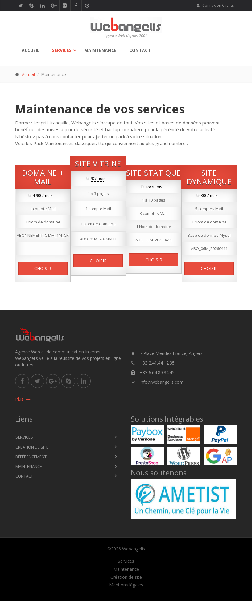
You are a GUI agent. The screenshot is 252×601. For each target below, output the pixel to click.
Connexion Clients (215, 5)
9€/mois (98, 179)
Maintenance (100, 50)
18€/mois (153, 187)
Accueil (30, 50)
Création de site (31, 447)
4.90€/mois (43, 195)
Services (62, 50)
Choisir (42, 269)
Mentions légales (126, 585)
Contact (140, 50)
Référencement (31, 456)
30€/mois (209, 195)
